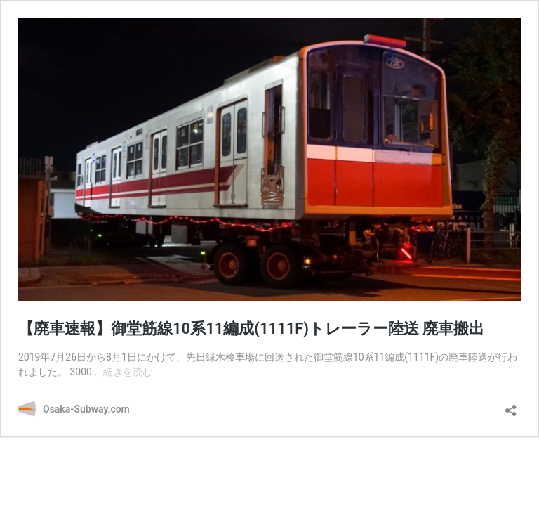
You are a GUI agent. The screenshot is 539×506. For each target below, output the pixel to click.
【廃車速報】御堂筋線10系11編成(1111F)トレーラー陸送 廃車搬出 (251, 328)
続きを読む (127, 371)
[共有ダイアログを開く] (511, 406)
